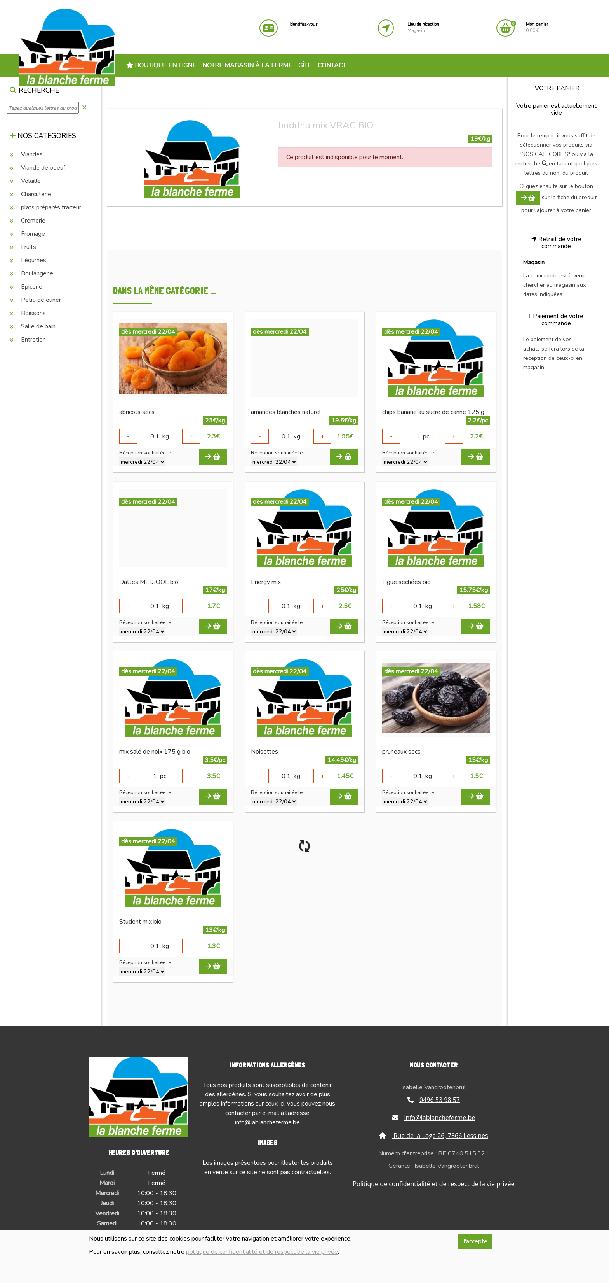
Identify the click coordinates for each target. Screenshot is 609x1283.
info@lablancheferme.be (267, 1122)
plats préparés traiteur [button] (45, 207)
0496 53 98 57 (433, 1099)
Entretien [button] (28, 339)
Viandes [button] (26, 154)
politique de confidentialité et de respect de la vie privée (262, 1252)
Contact (332, 65)
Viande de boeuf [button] (37, 167)
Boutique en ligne (161, 65)
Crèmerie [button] (27, 220)
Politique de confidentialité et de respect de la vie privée (433, 1184)
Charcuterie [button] (30, 194)
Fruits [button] (23, 247)
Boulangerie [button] (31, 273)
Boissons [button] (28, 313)
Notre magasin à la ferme (247, 65)
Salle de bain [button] (33, 326)
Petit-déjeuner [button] (35, 300)
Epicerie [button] (26, 286)
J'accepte (475, 1241)
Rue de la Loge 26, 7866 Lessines (433, 1135)
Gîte (304, 65)
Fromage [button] (27, 234)
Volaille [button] (25, 181)
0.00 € (537, 27)
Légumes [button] (28, 260)
